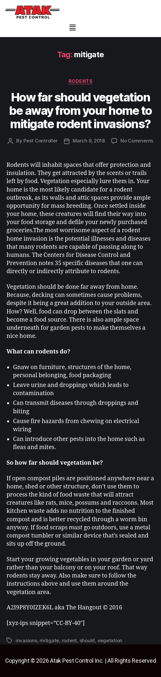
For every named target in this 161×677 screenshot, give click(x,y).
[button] (72, 27)
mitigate (49, 640)
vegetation (109, 640)
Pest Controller (40, 141)
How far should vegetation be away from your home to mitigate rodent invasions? (80, 110)
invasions (26, 640)
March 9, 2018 (89, 141)
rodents (80, 81)
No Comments (136, 141)
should (87, 640)
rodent (69, 640)
